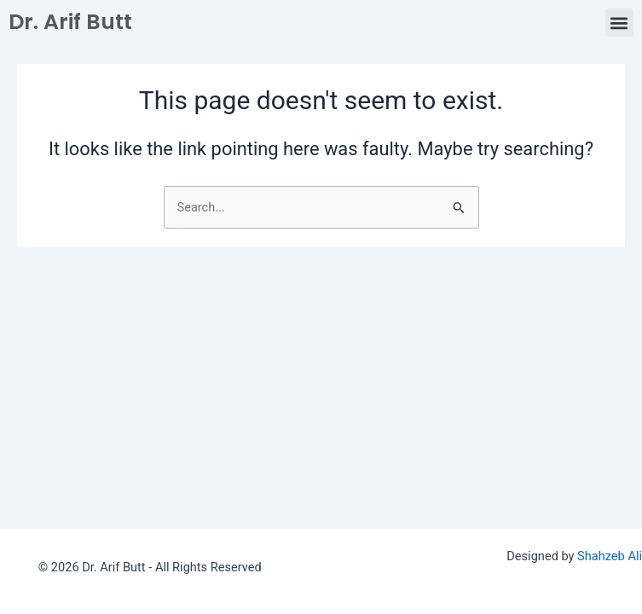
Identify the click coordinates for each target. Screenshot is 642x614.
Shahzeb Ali (609, 556)
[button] (619, 23)
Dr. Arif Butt (70, 22)
